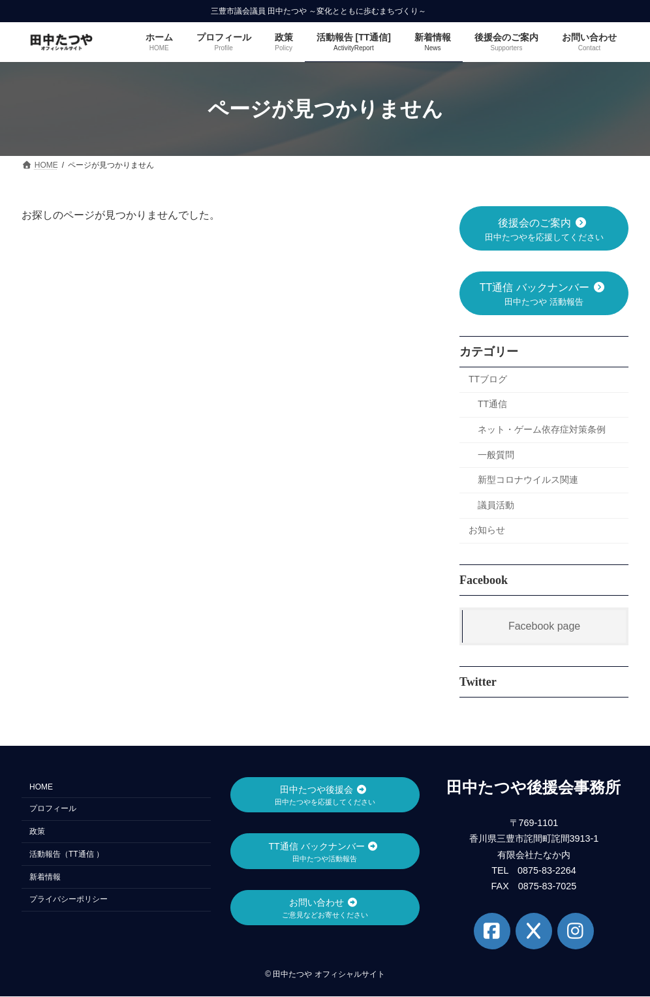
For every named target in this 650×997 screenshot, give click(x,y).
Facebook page (544, 626)
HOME (41, 787)
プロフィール (52, 809)
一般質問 (496, 455)
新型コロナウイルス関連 (528, 480)
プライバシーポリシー (68, 899)
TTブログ (488, 379)
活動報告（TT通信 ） (66, 854)
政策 (37, 831)
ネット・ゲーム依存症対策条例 (542, 429)
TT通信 (492, 404)
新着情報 (45, 877)
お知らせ (487, 530)
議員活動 (496, 505)
